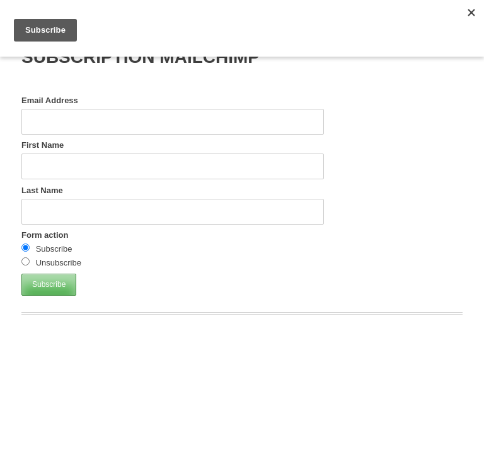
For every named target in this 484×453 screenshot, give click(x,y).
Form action (44, 235)
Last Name (42, 190)
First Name (42, 145)
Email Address (49, 100)
